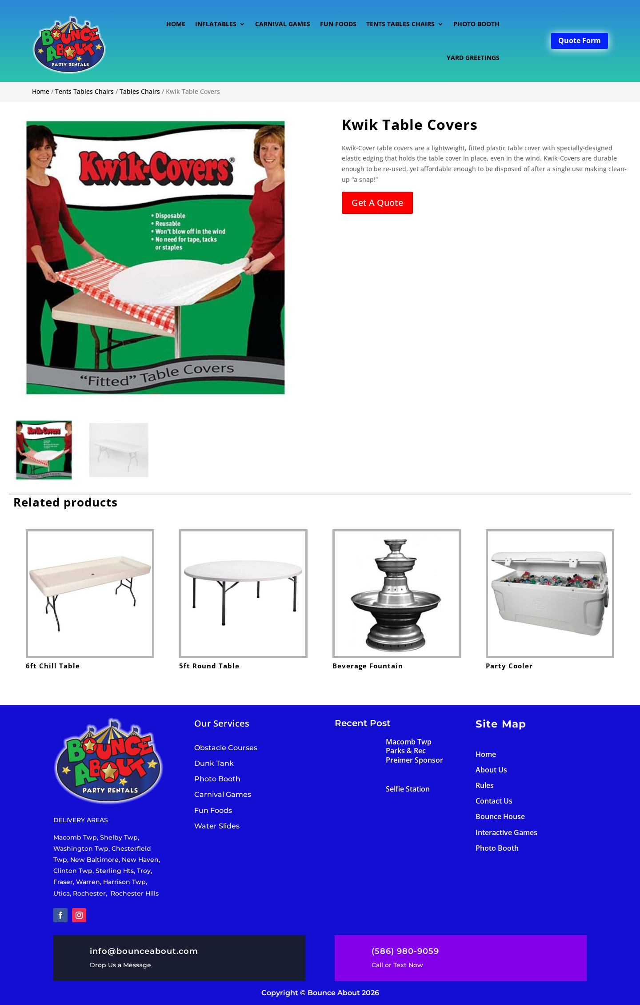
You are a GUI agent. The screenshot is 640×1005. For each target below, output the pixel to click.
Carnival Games (282, 24)
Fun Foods (338, 24)
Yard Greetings (473, 57)
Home (175, 24)
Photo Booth (476, 24)
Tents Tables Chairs (400, 24)
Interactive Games (506, 832)
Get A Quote (377, 203)
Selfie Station (408, 789)
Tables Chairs (140, 91)
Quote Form (579, 40)
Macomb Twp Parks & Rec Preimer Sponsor (414, 751)
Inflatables (215, 24)
